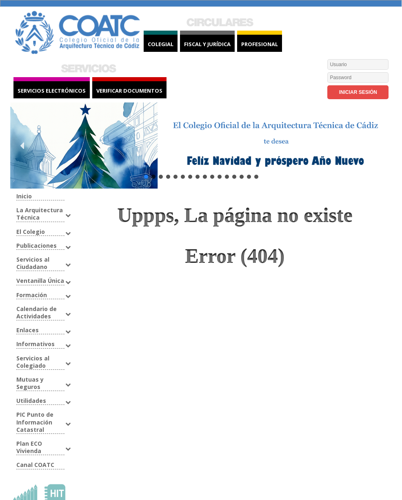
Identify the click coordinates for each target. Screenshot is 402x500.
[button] (22, 145)
